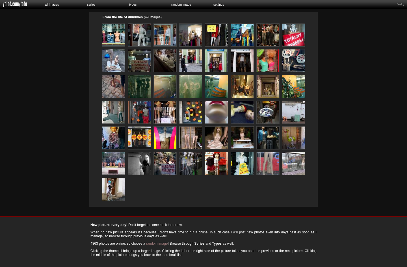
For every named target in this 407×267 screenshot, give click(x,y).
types (133, 4)
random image (181, 4)
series (91, 4)
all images (52, 4)
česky (400, 4)
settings (218, 4)
